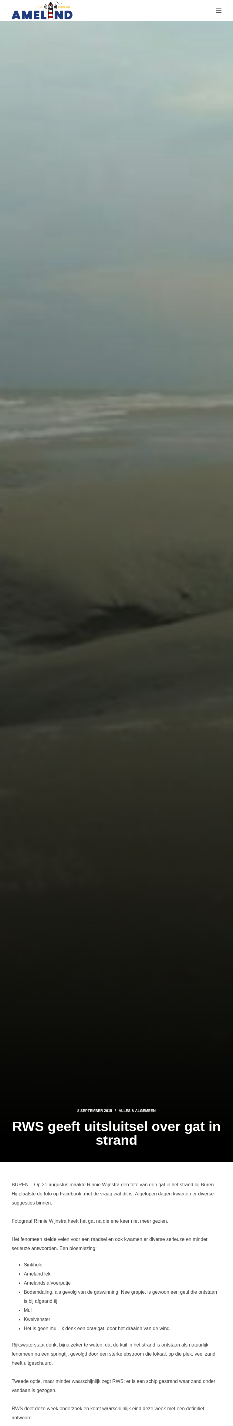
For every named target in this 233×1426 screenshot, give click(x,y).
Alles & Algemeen (137, 1111)
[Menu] (218, 10)
